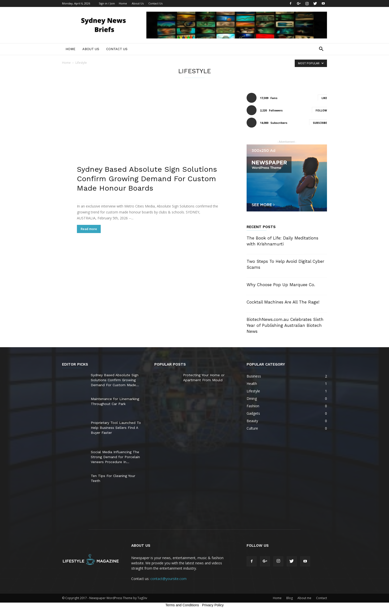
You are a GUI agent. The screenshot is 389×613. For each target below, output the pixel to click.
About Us (138, 3)
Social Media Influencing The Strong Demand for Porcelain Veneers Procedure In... (115, 457)
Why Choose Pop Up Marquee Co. (281, 284)
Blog (289, 598)
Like (324, 98)
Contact (321, 598)
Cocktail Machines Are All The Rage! (283, 302)
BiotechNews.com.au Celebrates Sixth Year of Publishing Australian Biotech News (285, 325)
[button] (321, 49)
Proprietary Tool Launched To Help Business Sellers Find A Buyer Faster (116, 428)
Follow (321, 110)
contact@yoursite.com (168, 578)
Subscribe (320, 123)
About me (304, 598)
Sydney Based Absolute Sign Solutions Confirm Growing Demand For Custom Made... (115, 380)
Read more (89, 229)
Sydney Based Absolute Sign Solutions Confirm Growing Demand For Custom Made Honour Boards (147, 178)
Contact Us (155, 3)
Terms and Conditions (182, 605)
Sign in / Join (107, 3)
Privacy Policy (213, 605)
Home (123, 3)
